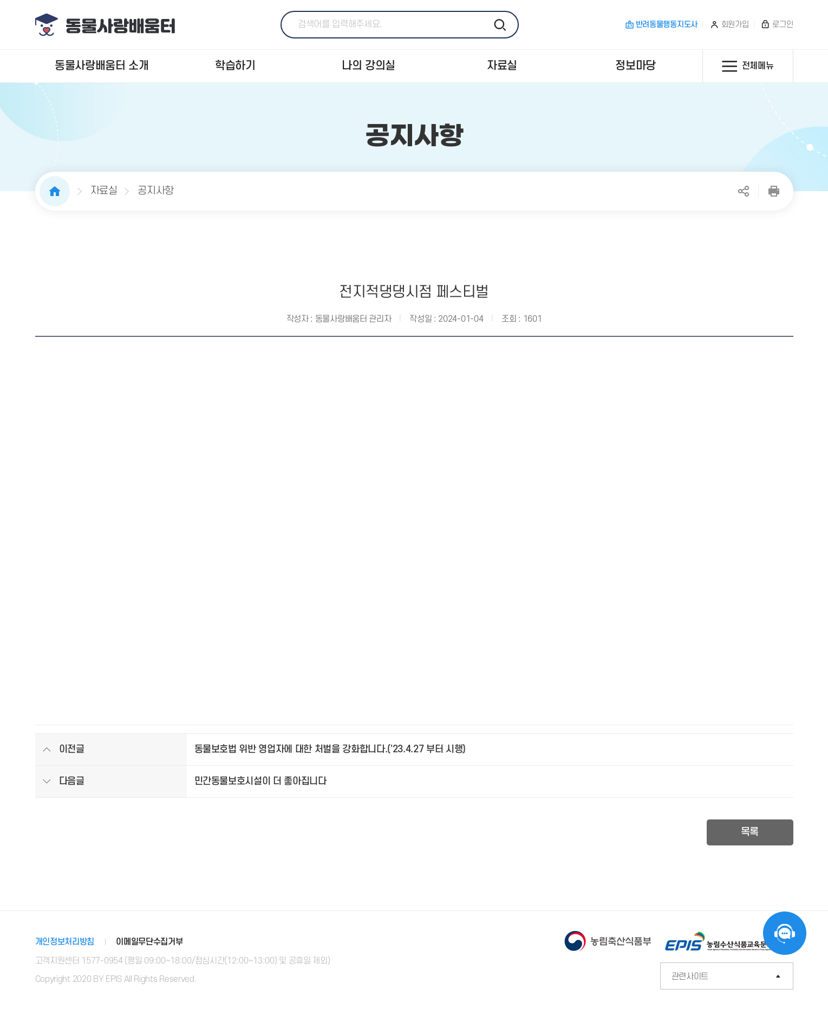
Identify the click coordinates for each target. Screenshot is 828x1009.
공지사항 (156, 191)
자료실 (104, 191)
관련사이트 (732, 976)
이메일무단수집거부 (149, 942)
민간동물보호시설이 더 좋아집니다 (260, 781)
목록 (750, 832)
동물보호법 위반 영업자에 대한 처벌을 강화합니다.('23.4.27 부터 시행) (330, 749)
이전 (53, 309)
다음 (775, 309)
